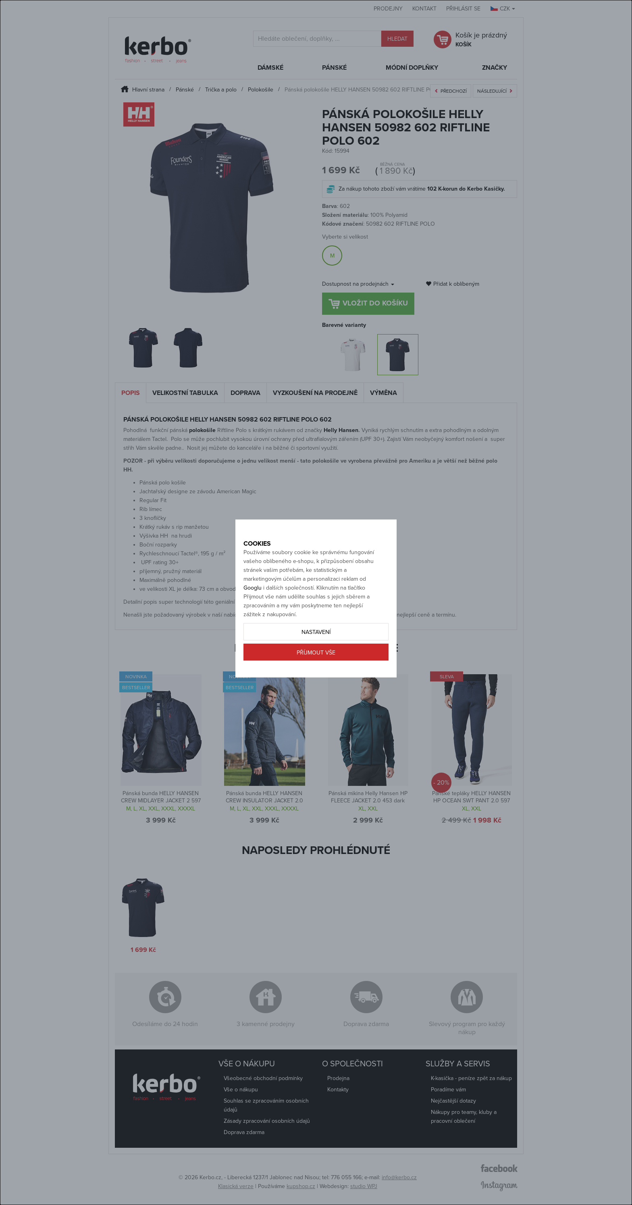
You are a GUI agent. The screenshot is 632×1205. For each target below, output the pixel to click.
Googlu (252, 616)
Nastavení (316, 660)
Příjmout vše (316, 680)
